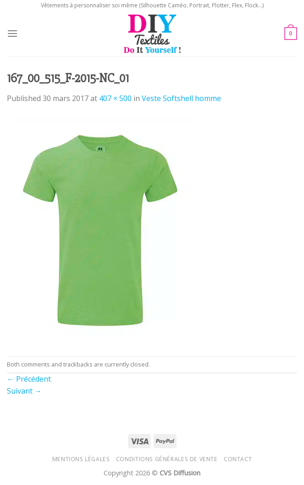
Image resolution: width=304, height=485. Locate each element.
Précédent (29, 379)
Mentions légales (81, 459)
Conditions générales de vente (167, 459)
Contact (238, 459)
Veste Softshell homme (181, 98)
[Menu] (12, 33)
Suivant (24, 391)
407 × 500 (115, 98)
